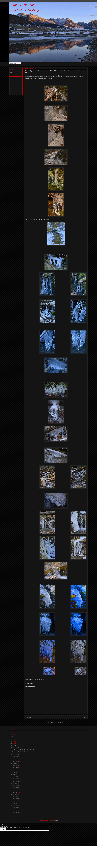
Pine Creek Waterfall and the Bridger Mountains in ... (24, 751)
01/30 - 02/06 (16, 805)
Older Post (84, 717)
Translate (18, 65)
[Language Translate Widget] (15, 63)
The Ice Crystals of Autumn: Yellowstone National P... (24, 749)
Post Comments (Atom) (59, 722)
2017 (12, 734)
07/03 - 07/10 (16, 774)
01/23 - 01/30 (16, 807)
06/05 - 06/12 (16, 781)
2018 (12, 732)
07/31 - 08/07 (16, 772)
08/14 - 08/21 (16, 767)
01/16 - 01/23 (16, 810)
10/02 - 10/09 (16, 756)
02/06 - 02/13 (16, 803)
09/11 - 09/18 (16, 761)
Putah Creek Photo (22, 5)
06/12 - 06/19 (16, 779)
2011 (12, 743)
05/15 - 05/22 (16, 785)
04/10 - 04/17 (16, 792)
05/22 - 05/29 (16, 783)
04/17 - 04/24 (16, 790)
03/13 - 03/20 (16, 796)
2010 (12, 815)
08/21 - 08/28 (16, 765)
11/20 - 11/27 (16, 745)
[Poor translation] (4, 829)
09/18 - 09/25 (16, 759)
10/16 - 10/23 (16, 754)
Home (56, 717)
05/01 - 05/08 (16, 787)
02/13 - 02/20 (16, 801)
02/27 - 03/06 (16, 798)
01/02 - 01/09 (16, 812)
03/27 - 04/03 (16, 794)
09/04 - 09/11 (16, 763)
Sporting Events (13, 74)
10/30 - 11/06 (16, 747)
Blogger (56, 820)
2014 (12, 736)
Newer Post (28, 717)
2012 (12, 741)
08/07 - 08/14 (16, 770)
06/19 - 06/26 (16, 776)
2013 (12, 739)
